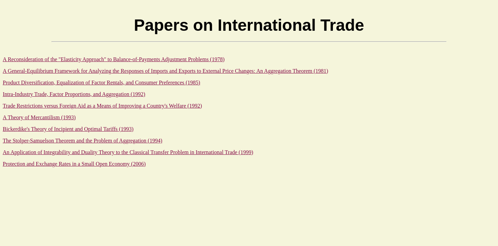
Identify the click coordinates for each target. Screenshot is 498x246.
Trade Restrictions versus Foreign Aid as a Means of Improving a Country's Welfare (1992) (102, 106)
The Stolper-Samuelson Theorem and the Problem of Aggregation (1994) (82, 141)
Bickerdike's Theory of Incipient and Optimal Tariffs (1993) (68, 129)
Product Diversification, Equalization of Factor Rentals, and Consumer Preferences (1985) (101, 82)
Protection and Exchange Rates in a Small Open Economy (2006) (74, 164)
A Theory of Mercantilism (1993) (39, 117)
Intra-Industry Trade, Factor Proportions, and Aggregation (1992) (74, 94)
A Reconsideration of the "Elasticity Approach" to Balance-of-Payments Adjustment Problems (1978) (113, 59)
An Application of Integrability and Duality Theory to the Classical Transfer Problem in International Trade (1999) (128, 152)
